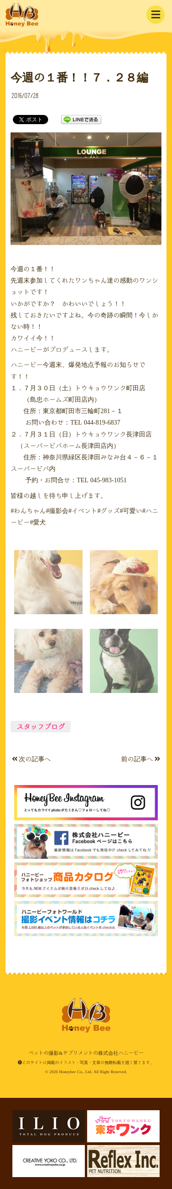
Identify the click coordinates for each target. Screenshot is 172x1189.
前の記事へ (140, 759)
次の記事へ (31, 759)
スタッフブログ (41, 726)
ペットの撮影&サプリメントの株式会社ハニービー (22, 14)
